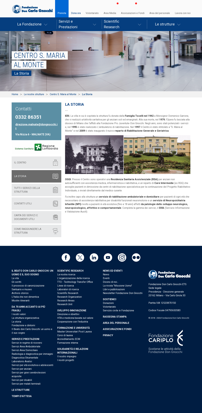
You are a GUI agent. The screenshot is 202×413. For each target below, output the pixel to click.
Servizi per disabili (22, 380)
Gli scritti (16, 281)
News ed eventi (112, 270)
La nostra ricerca (66, 274)
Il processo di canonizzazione (28, 285)
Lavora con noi (183, 13)
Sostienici (109, 299)
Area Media (110, 13)
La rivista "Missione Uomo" (117, 285)
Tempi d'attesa (22, 396)
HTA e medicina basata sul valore (75, 317)
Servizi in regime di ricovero (27, 342)
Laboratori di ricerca (68, 289)
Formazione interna (67, 342)
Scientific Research (111, 24)
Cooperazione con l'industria (72, 321)
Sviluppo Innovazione (71, 310)
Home (15, 94)
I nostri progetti (65, 360)
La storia (16, 321)
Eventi (106, 278)
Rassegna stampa (115, 316)
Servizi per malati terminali (26, 383)
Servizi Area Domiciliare (25, 350)
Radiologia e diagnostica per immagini (32, 353)
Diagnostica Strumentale (25, 357)
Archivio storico (20, 293)
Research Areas (65, 300)
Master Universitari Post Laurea (74, 331)
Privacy (108, 335)
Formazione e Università (73, 327)
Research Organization (69, 296)
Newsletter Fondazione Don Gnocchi (122, 293)
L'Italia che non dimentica (25, 296)
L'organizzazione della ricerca (73, 278)
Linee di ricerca (65, 285)
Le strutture (165, 24)
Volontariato (92, 13)
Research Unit (64, 304)
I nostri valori (19, 314)
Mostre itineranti (20, 300)
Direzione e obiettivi (68, 314)
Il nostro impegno (66, 356)
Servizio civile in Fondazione (118, 310)
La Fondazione (29, 24)
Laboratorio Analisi (22, 361)
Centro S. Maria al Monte (63, 94)
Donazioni (108, 303)
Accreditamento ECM (68, 339)
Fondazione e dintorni (23, 325)
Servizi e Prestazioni (68, 24)
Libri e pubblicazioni (114, 289)
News (106, 274)
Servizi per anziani (22, 368)
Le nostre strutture (34, 94)
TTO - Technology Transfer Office (75, 281)
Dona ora (76, 13)
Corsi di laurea (65, 335)
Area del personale (159, 13)
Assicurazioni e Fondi (132, 13)
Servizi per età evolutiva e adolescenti (32, 365)
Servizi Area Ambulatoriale (26, 346)
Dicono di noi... (110, 281)
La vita (15, 278)
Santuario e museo (22, 289)
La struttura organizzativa (25, 317)
